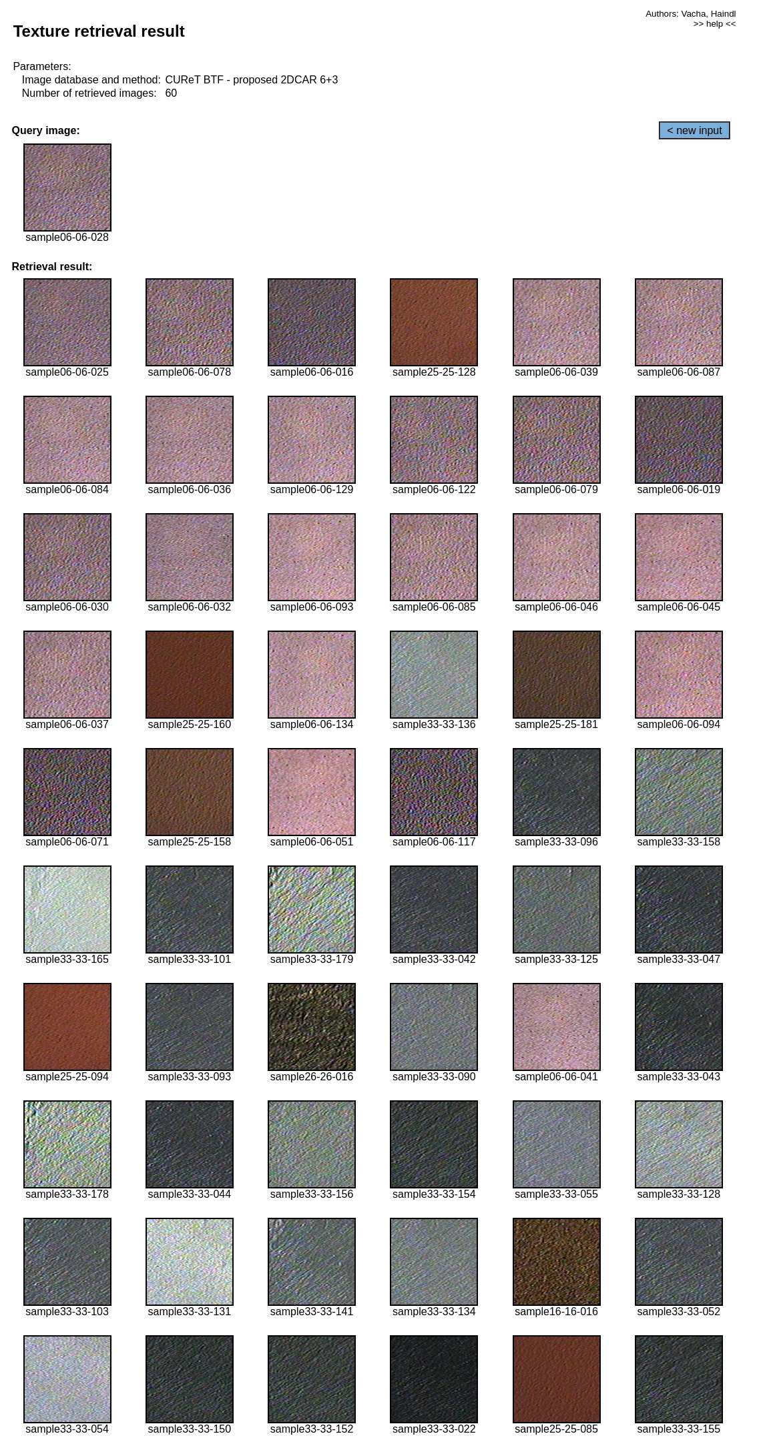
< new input (694, 130)
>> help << (715, 24)
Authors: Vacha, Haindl (691, 14)
